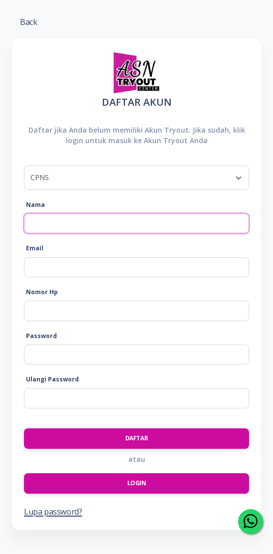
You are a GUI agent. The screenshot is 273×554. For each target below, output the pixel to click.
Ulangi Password (52, 379)
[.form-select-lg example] (136, 177)
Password (41, 336)
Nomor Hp (42, 292)
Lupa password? (53, 511)
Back (28, 21)
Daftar (136, 438)
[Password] (136, 355)
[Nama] (136, 223)
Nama (35, 204)
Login (136, 483)
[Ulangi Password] (136, 398)
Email (34, 248)
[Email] (136, 267)
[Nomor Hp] (136, 311)
